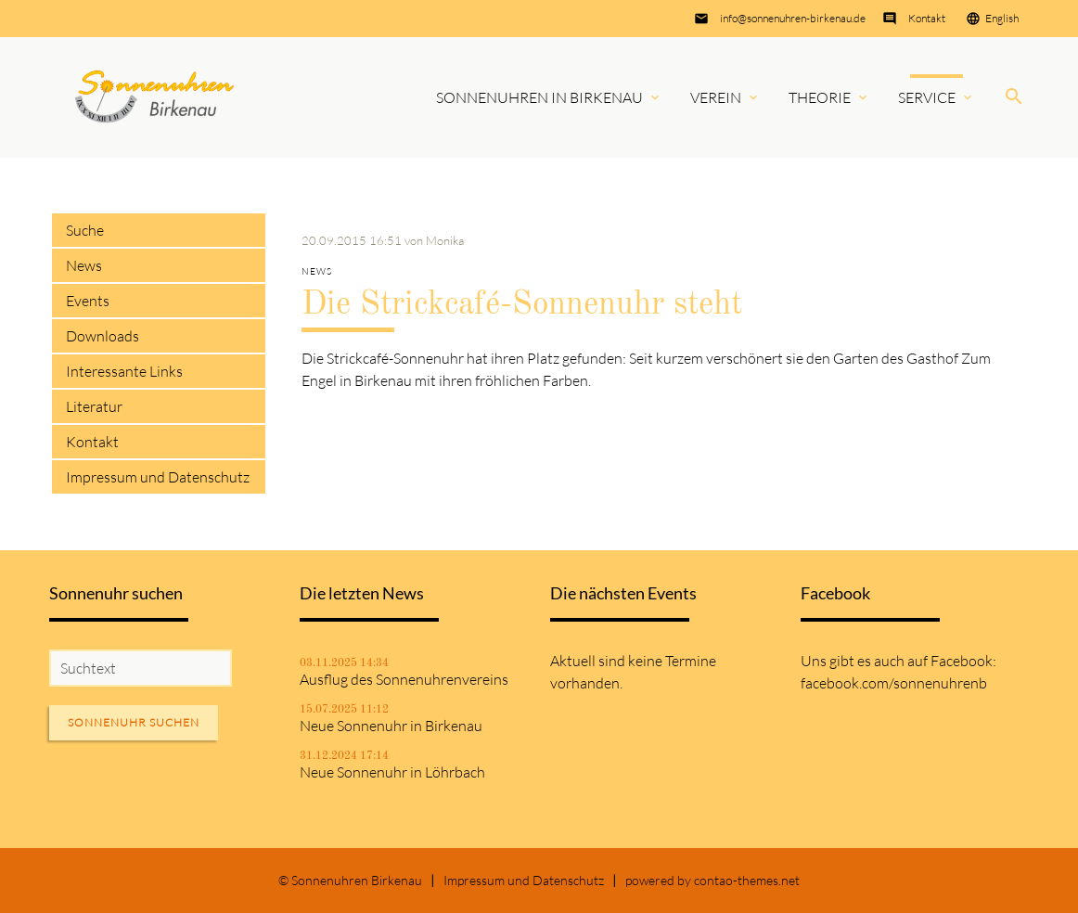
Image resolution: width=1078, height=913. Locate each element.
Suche (85, 230)
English (1002, 18)
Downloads (102, 336)
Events (87, 300)
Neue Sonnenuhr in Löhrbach (392, 772)
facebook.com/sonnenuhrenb (894, 683)
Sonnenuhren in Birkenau (539, 97)
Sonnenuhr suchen (133, 722)
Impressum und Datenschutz (158, 477)
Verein (715, 97)
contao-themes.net (747, 880)
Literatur (94, 406)
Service (927, 97)
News (84, 265)
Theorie (820, 97)
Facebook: (963, 660)
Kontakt (926, 18)
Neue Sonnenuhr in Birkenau (391, 725)
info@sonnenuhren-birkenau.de (793, 18)
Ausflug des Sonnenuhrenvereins (404, 679)
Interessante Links (124, 371)
